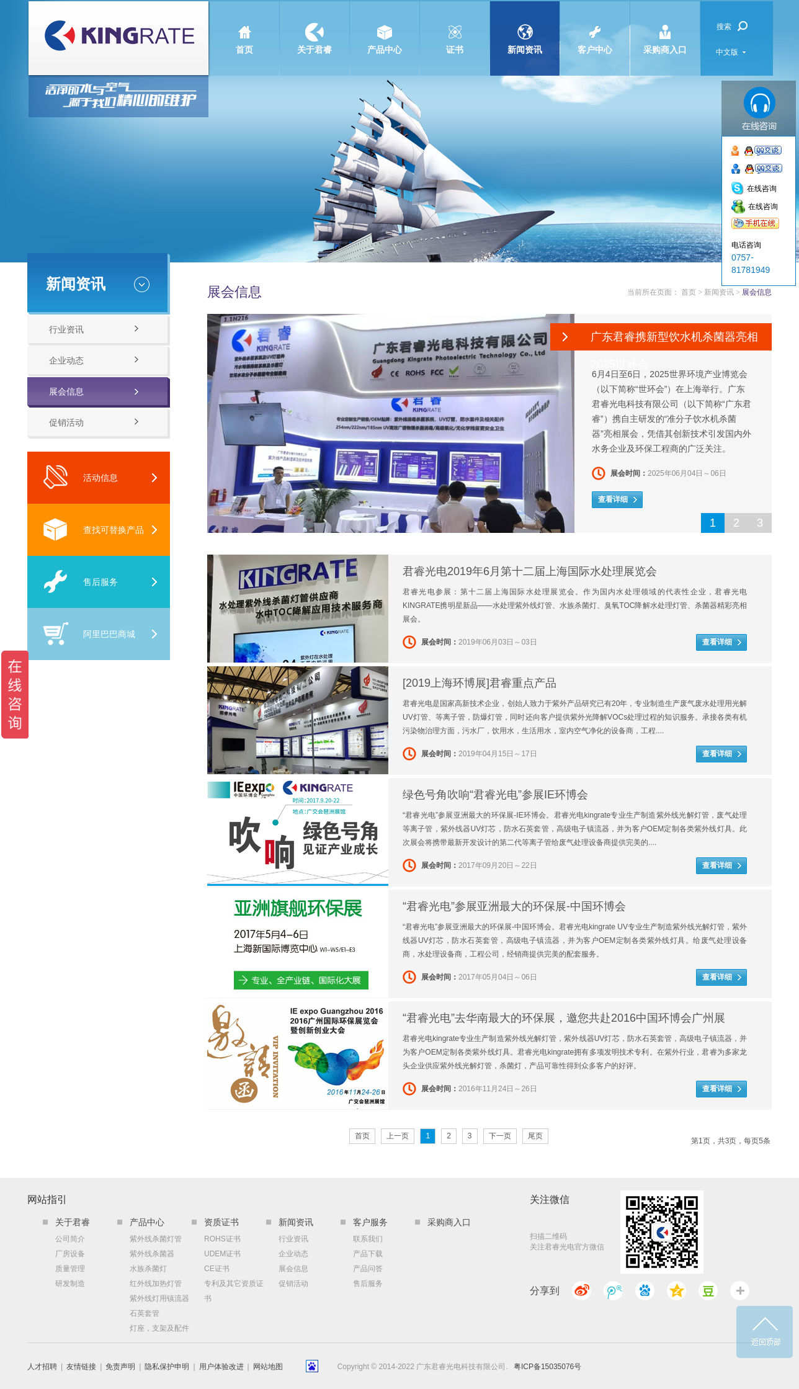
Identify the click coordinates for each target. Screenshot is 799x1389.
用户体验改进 (221, 1366)
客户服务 (370, 1222)
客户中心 (595, 28)
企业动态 (66, 360)
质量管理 (70, 1268)
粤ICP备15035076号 (547, 1366)
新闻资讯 (525, 28)
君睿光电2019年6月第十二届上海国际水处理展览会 (530, 571)
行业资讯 (66, 329)
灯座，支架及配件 (159, 1328)
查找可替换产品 (93, 529)
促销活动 (66, 422)
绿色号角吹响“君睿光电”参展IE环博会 (495, 794)
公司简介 (70, 1239)
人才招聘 (42, 1366)
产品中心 (384, 28)
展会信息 (66, 391)
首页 (244, 28)
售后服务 (80, 581)
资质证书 (221, 1222)
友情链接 (81, 1366)
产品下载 (368, 1253)
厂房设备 (70, 1253)
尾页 (535, 1136)
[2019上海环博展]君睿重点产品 (479, 683)
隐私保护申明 (167, 1366)
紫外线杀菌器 (152, 1253)
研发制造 (70, 1283)
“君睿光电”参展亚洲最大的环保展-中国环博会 (514, 906)
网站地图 (268, 1366)
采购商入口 (665, 28)
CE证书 (217, 1268)
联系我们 (368, 1239)
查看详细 (613, 499)
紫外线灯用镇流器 (159, 1298)
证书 (454, 28)
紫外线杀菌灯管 (156, 1239)
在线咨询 (762, 188)
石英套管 (144, 1313)
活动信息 (80, 477)
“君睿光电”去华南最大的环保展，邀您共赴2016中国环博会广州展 (564, 1018)
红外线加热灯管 (156, 1283)
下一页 (500, 1136)
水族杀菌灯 (148, 1268)
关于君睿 (314, 28)
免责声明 (120, 1366)
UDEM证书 (222, 1253)
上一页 (397, 1136)
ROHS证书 (222, 1239)
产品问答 (368, 1268)
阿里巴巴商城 (89, 633)
